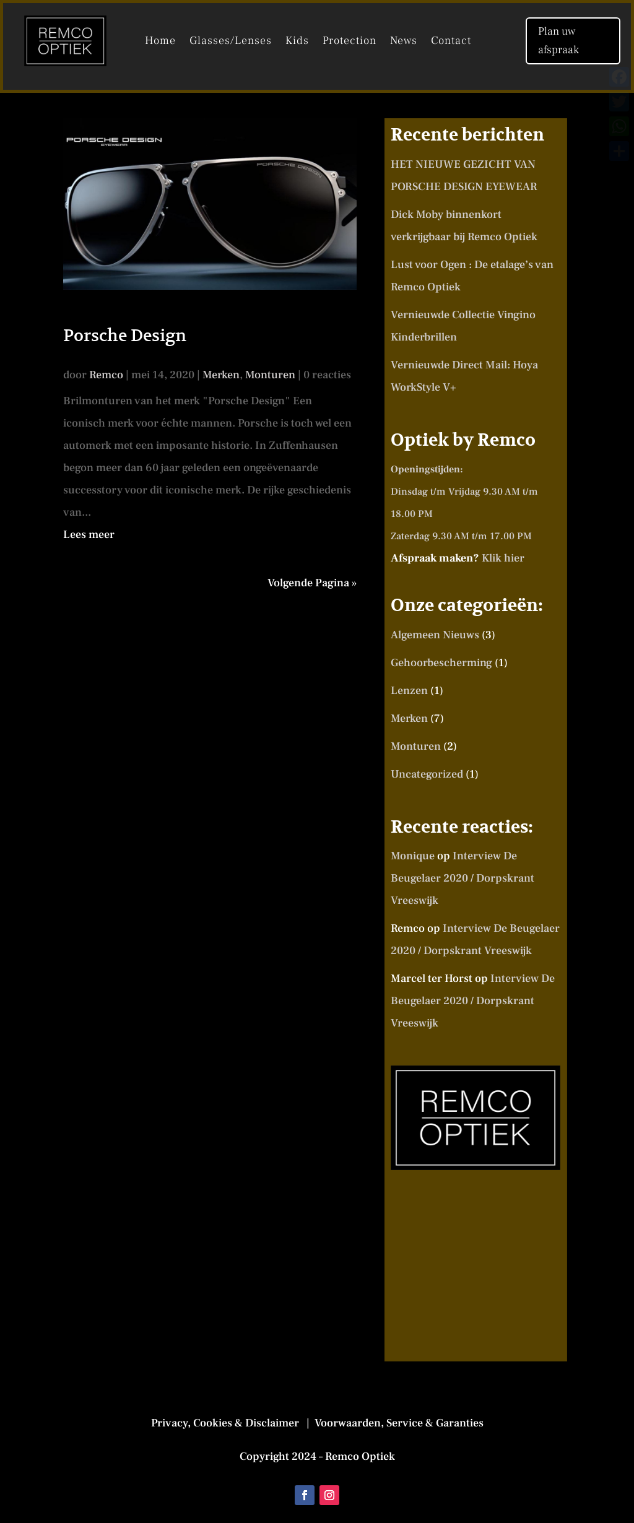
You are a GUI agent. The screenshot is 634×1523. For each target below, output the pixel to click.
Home (160, 42)
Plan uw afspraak (558, 41)
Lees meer (89, 534)
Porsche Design (124, 335)
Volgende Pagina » (312, 583)
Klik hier (503, 558)
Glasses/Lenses (230, 42)
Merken (221, 375)
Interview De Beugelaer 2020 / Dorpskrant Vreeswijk (462, 878)
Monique (413, 856)
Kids (297, 42)
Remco (106, 375)
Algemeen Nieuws (435, 635)
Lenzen (409, 690)
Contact (451, 42)
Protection (349, 42)
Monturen (270, 375)
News (403, 42)
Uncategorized (427, 774)
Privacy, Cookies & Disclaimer (227, 1423)
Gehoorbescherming (441, 663)
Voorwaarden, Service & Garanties (398, 1423)
